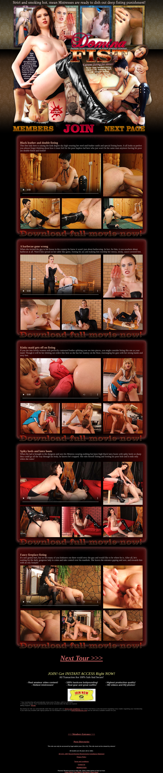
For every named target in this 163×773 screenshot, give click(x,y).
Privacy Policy (81, 757)
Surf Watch (77, 772)
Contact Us (81, 764)
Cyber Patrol (69, 772)
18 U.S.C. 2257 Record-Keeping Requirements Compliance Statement (81, 754)
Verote (33, 705)
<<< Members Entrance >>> (81, 734)
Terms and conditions (81, 761)
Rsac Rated (94, 772)
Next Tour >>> (81, 658)
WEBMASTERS (81, 767)
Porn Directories (81, 742)
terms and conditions (72, 709)
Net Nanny (86, 772)
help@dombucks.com (79, 710)
